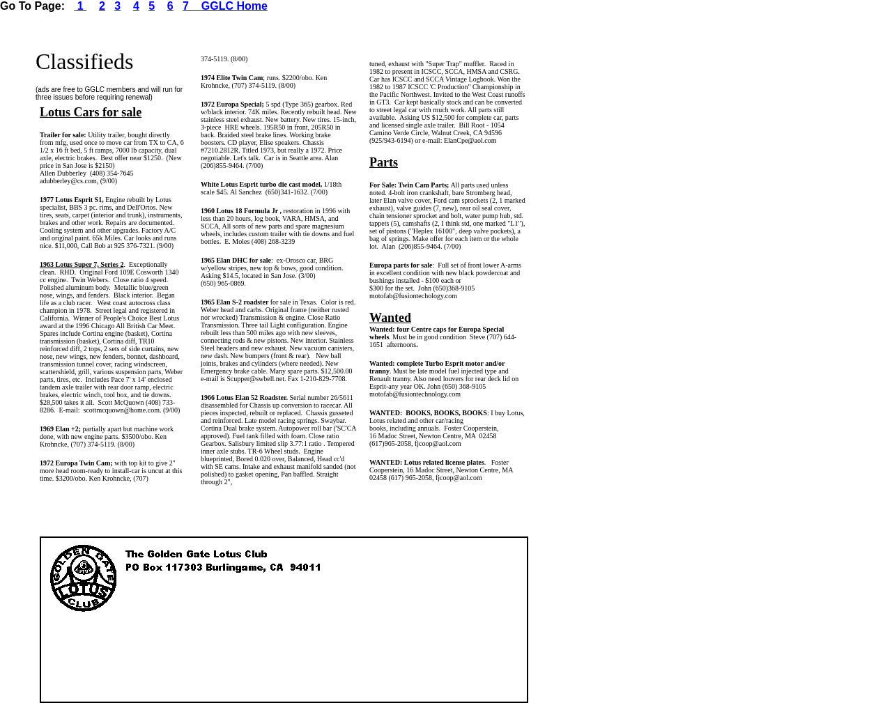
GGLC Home (234, 6)
